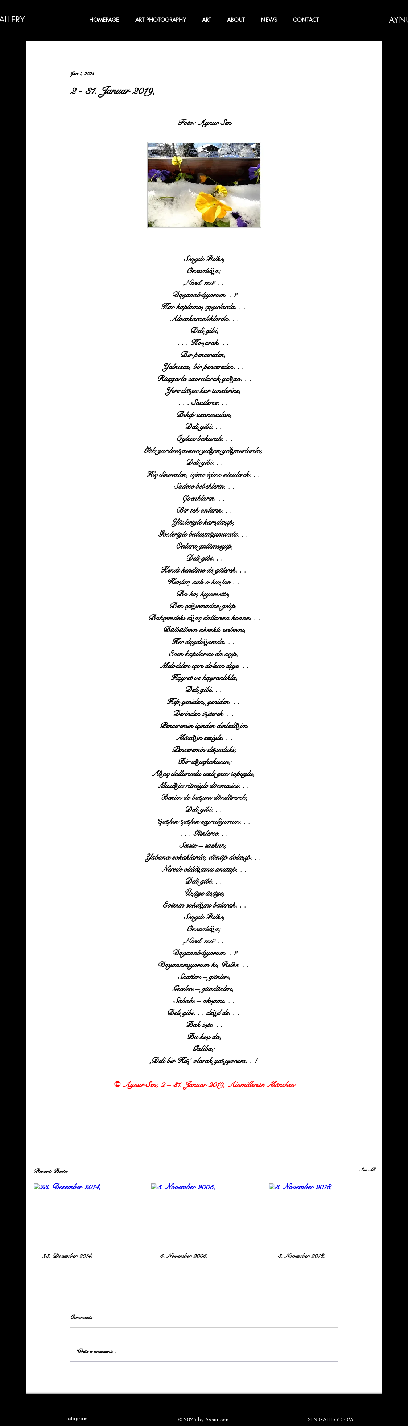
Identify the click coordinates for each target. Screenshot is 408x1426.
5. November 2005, (184, 1256)
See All (367, 1170)
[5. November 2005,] (204, 1213)
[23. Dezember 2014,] (86, 1213)
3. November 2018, (301, 1256)
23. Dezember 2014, (67, 1256)
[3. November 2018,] (322, 1213)
